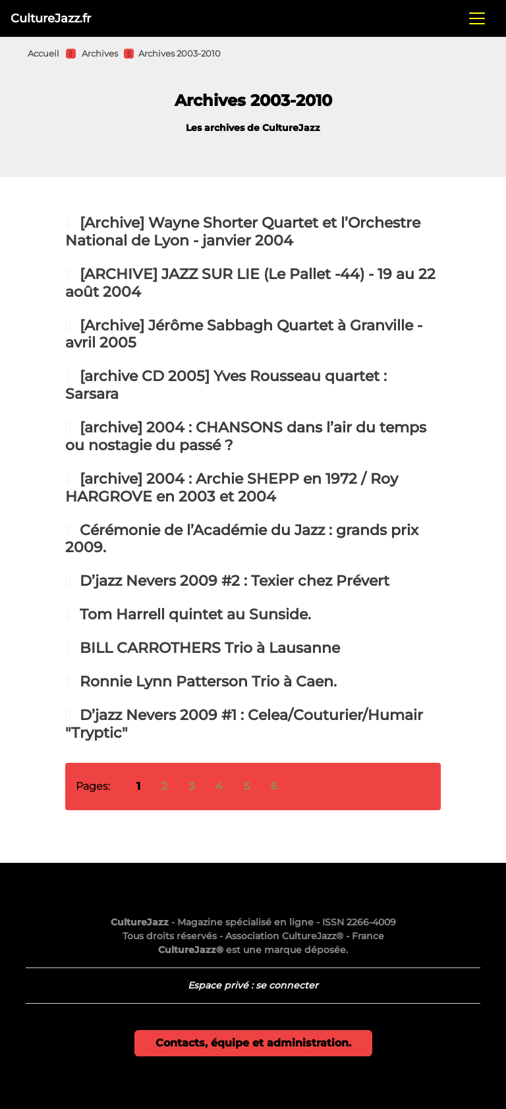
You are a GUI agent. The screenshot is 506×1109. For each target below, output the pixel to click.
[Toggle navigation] (477, 18)
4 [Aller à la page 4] (219, 786)
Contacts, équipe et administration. (253, 1043)
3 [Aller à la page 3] (191, 786)
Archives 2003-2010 (179, 54)
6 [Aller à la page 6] (274, 786)
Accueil (43, 54)
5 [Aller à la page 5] (247, 786)
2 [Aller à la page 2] (164, 786)
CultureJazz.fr (51, 18)
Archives (100, 54)
